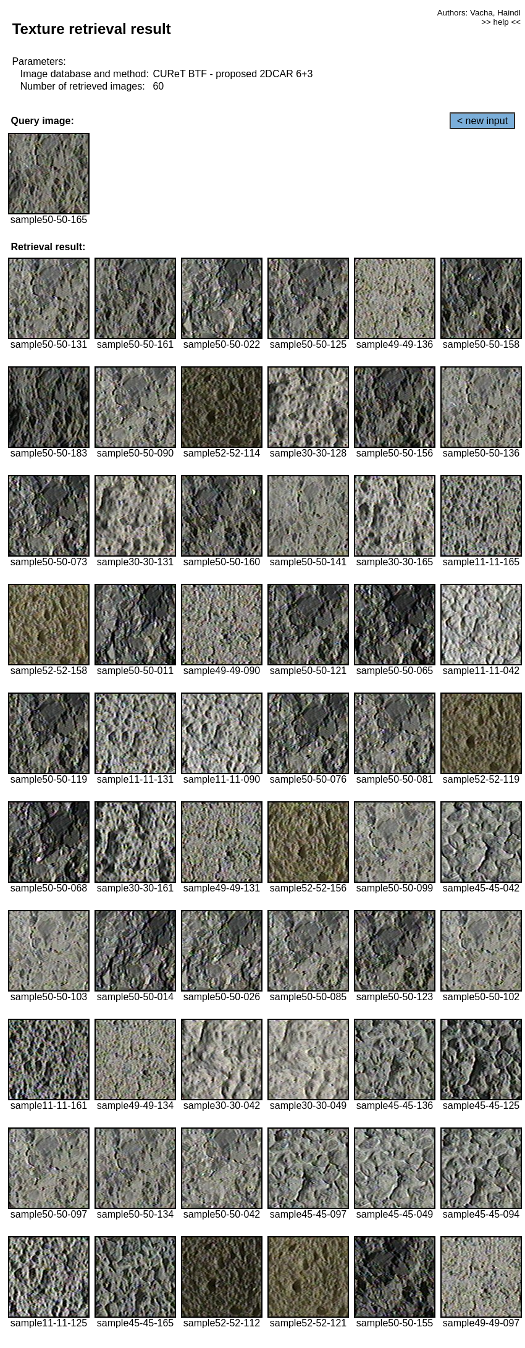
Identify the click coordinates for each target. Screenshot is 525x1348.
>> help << (501, 22)
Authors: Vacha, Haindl (479, 12)
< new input (482, 121)
